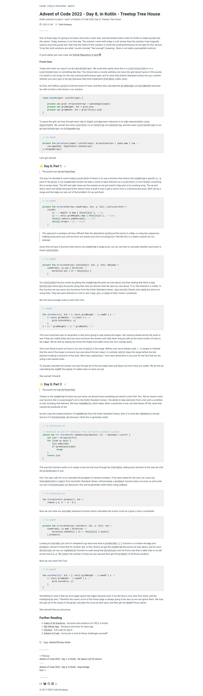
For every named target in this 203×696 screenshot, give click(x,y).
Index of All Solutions (54, 623)
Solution (48, 630)
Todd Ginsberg (64, 24)
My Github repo (51, 626)
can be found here (66, 171)
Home (42, 6)
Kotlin (67, 642)
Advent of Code (51, 633)
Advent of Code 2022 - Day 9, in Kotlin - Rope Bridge (101, 668)
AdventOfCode (56, 642)
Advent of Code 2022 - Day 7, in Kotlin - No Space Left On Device (101, 657)
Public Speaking (56, 6)
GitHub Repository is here (87, 55)
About (71, 6)
